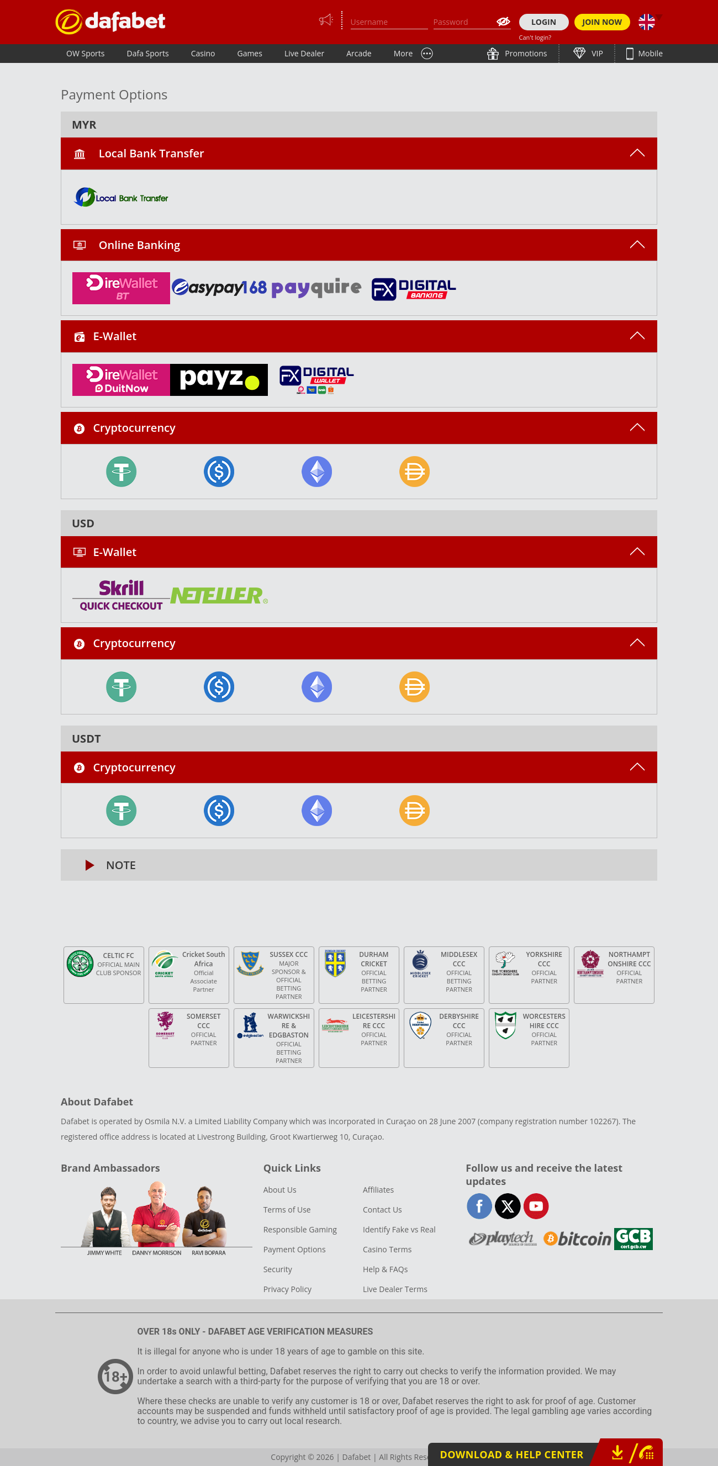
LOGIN (543, 22)
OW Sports (85, 53)
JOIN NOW (602, 22)
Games (249, 53)
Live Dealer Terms (395, 1289)
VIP (596, 53)
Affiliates (378, 1189)
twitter (508, 1206)
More (403, 53)
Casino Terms (387, 1249)
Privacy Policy (287, 1289)
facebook (480, 1206)
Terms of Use (287, 1209)
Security (277, 1269)
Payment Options (294, 1249)
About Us (280, 1189)
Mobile (649, 53)
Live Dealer (304, 53)
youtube (536, 1206)
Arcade (359, 53)
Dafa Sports (148, 53)
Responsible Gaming (300, 1229)
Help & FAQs (385, 1269)
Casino (203, 53)
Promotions (525, 53)
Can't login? (535, 37)
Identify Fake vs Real (399, 1229)
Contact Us (382, 1209)
